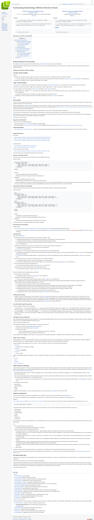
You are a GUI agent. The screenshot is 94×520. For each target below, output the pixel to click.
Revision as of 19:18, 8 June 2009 (30, 11)
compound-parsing (74, 229)
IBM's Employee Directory (18, 400)
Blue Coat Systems (18, 362)
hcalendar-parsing (33, 229)
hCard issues (17, 508)
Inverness (17, 351)
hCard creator (17, 476)
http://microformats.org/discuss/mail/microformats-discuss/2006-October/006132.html (32, 138)
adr (66, 394)
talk (32, 12)
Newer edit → (72, 15)
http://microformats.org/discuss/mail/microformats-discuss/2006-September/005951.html (32, 136)
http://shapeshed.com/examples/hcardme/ (23, 128)
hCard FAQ (17, 484)
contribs (35, 12)
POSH (44, 291)
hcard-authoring (46, 296)
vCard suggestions (18, 511)
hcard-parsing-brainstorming (22, 503)
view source (40, 11)
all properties (48, 88)
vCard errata (17, 510)
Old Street (17, 344)
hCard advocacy (18, 496)
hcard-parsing (17, 84)
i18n (14, 113)
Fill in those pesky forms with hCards (31, 124)
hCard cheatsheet (18, 475)
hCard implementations (19, 486)
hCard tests (17, 495)
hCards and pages (18, 489)
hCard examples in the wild (20, 481)
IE (51, 110)
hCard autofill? (27, 123)
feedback (23, 476)
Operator (47, 250)
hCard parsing (22, 63)
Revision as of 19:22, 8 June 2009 (69, 11)
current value (54, 95)
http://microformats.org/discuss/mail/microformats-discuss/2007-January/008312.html (32, 140)
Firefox (47, 110)
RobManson (22, 235)
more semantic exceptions (53, 84)
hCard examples (18, 479)
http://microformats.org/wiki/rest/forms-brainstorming (25, 145)
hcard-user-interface (19, 490)
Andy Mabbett (81, 378)
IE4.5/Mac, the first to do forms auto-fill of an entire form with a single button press (72, 106)
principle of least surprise (69, 78)
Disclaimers (30, 518)
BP (15, 359)
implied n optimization (34, 327)
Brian (30, 376)
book (58, 124)
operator (26, 105)
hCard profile (17, 492)
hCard (70, 394)
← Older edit (33, 15)
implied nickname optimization (35, 325)
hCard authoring (18, 478)
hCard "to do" (17, 498)
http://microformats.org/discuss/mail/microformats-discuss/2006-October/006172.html (32, 150)
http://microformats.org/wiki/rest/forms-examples (24, 146)
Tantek (77, 78)
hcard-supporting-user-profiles (21, 482)
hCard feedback (18, 506)
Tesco (16, 358)
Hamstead (17, 347)
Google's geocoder (80, 450)
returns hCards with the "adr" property (35, 400)
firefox (30, 105)
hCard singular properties (20, 493)
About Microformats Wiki (22, 518)
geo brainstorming (19, 505)
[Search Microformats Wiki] (83, 4)
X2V (23, 250)
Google (16, 361)
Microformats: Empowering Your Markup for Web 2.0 (70, 124)
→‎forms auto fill (19, 14)
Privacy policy (15, 518)
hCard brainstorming (19, 502)
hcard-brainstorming (46, 63)
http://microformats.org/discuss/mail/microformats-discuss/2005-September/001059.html (32, 228)
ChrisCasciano (47, 300)
